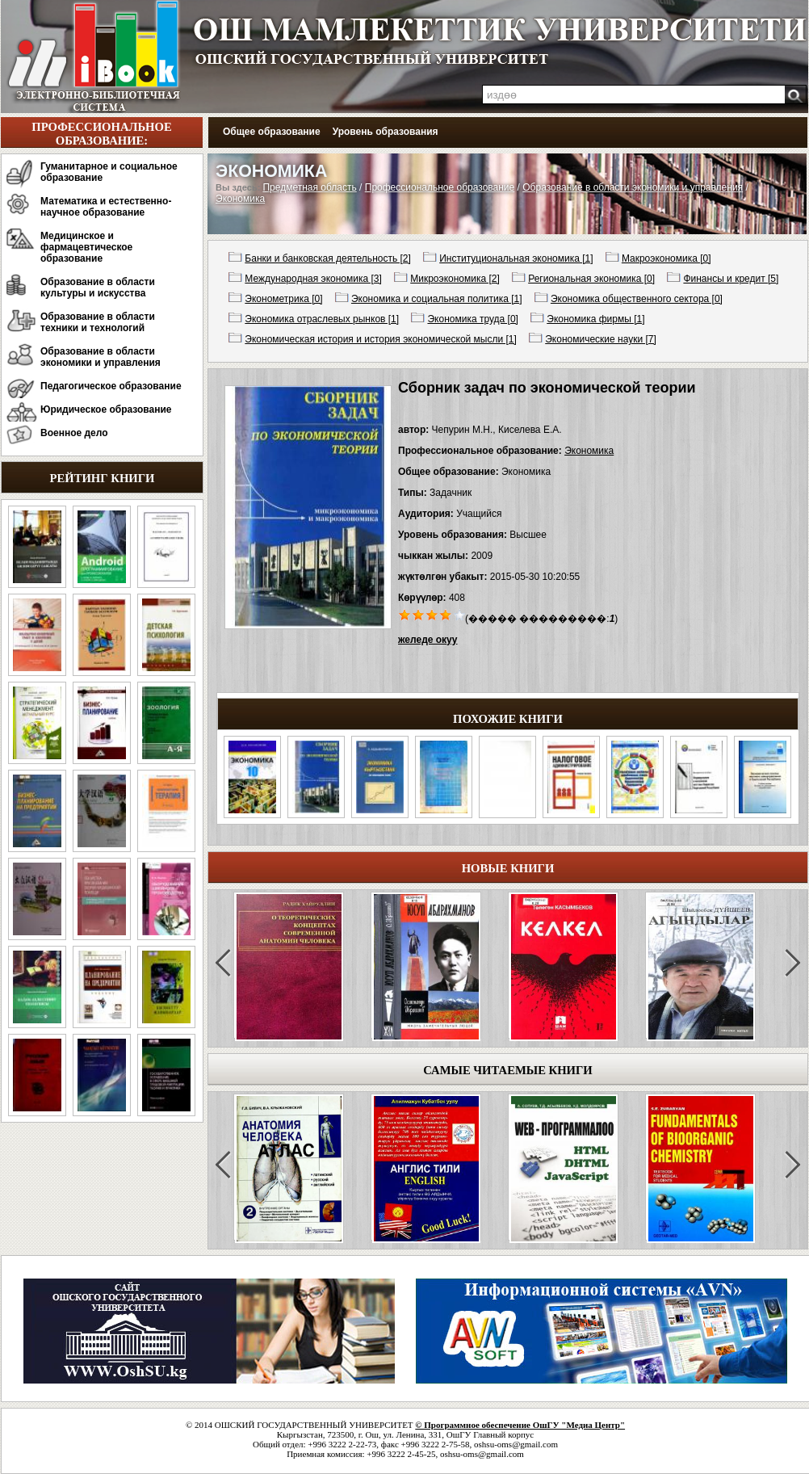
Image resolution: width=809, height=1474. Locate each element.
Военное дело (74, 433)
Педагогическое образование (111, 386)
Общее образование (272, 131)
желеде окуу (427, 639)
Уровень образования (385, 131)
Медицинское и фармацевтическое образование (86, 247)
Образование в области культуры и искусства (97, 287)
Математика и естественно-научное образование (105, 206)
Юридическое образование (106, 409)
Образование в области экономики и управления (100, 357)
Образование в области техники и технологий (97, 322)
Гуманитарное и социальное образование (109, 172)
